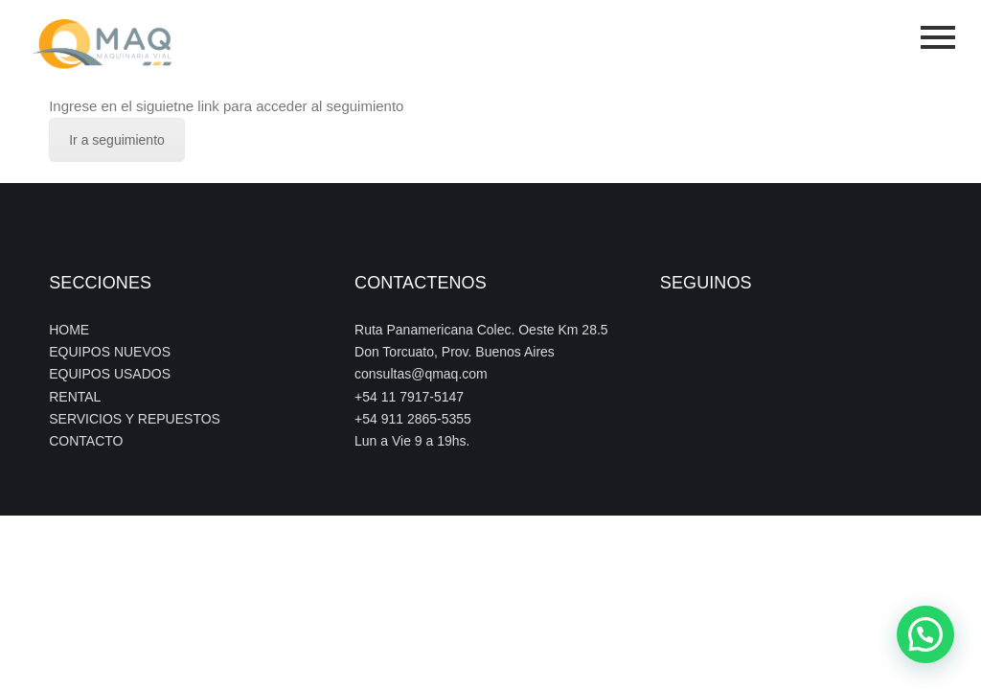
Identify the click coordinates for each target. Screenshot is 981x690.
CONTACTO (86, 440)
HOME (69, 329)
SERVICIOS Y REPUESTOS (134, 418)
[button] (925, 634)
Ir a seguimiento (117, 140)
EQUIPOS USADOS (110, 373)
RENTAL (75, 396)
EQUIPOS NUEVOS (110, 351)
